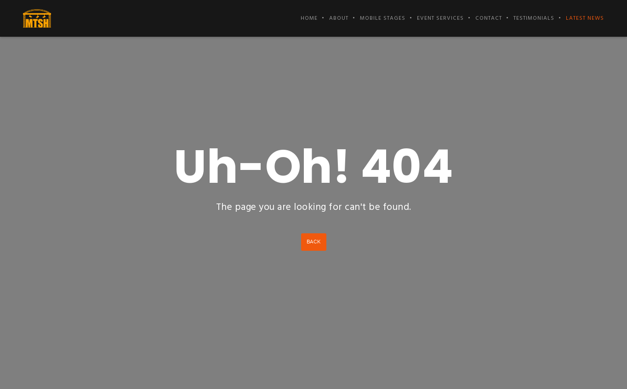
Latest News (585, 18)
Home (309, 18)
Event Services (440, 18)
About (338, 18)
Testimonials (533, 18)
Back (314, 242)
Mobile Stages (382, 18)
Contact (488, 18)
